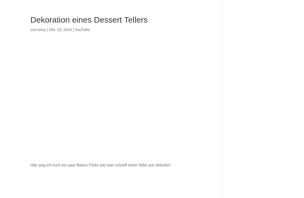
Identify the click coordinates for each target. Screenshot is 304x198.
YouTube (82, 30)
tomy (42, 30)
